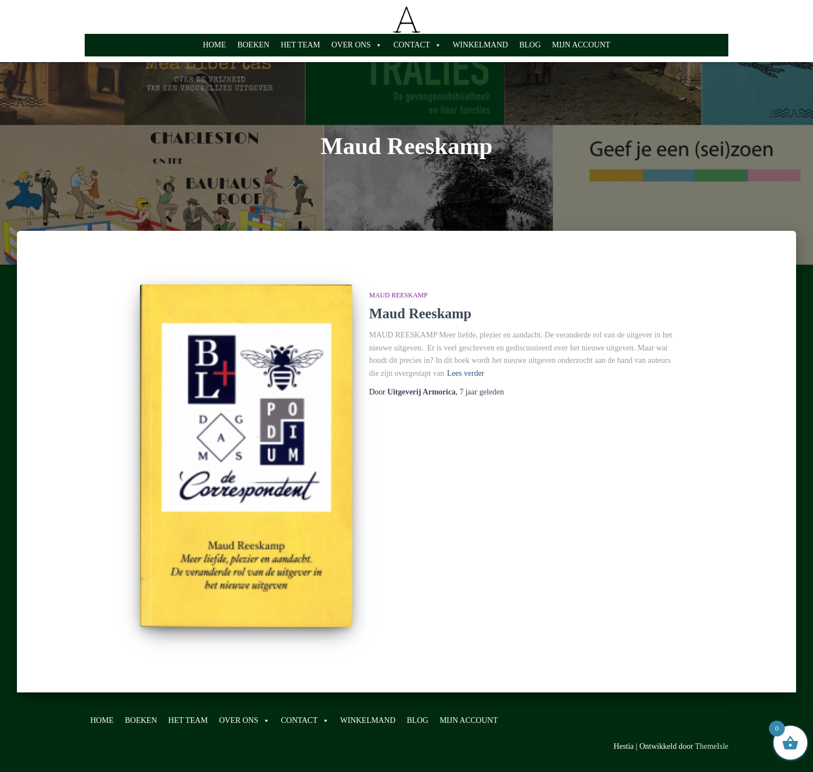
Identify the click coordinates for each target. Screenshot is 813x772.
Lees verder (465, 373)
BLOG (530, 45)
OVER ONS (356, 45)
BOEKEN (253, 45)
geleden (482, 392)
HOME (214, 45)
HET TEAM (300, 45)
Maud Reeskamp (398, 295)
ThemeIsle (711, 746)
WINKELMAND (480, 45)
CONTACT (418, 45)
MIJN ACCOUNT (581, 45)
